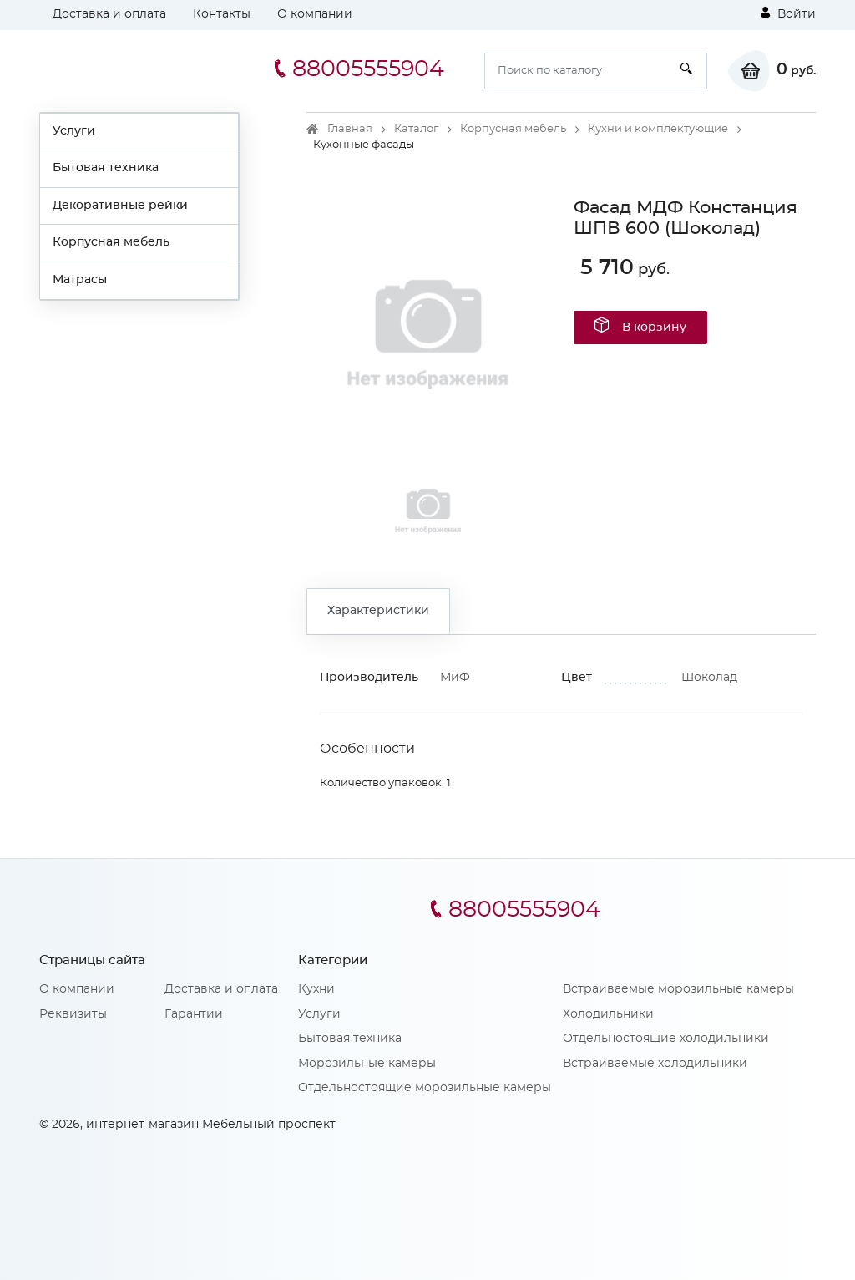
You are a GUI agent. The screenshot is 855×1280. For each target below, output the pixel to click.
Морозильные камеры (367, 1063)
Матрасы (80, 280)
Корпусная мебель (111, 242)
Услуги (74, 131)
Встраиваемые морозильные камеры (678, 989)
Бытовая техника (106, 168)
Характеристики (378, 611)
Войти (788, 13)
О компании (314, 14)
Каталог (416, 129)
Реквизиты (73, 1014)
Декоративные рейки (120, 205)
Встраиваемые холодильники (655, 1063)
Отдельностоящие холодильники (666, 1038)
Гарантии (193, 1014)
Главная (349, 129)
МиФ (455, 677)
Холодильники (608, 1014)
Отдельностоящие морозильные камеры (424, 1088)
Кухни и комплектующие (658, 129)
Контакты (221, 14)
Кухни (316, 989)
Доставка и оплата (109, 14)
